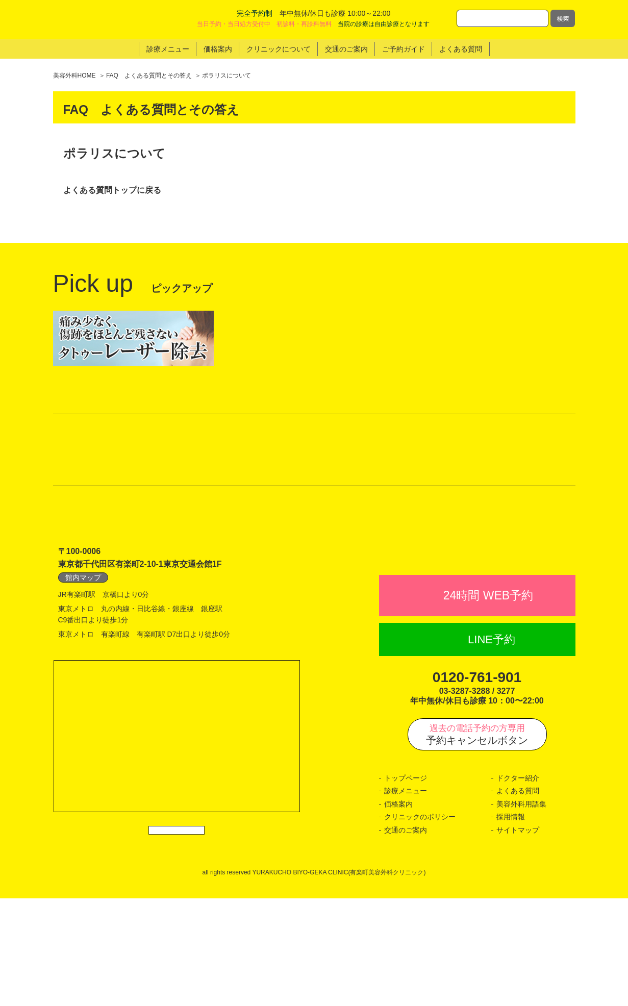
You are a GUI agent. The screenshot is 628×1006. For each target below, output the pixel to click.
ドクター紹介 (517, 886)
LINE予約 (491, 747)
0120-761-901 (477, 785)
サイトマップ (517, 938)
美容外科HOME (74, 75)
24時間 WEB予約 (488, 703)
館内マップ (83, 663)
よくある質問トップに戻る (112, 190)
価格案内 (398, 912)
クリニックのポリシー (420, 925)
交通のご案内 (405, 938)
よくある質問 (517, 899)
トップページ (405, 886)
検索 (563, 18)
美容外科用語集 (521, 912)
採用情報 (510, 925)
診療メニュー (405, 899)
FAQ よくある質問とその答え (149, 75)
